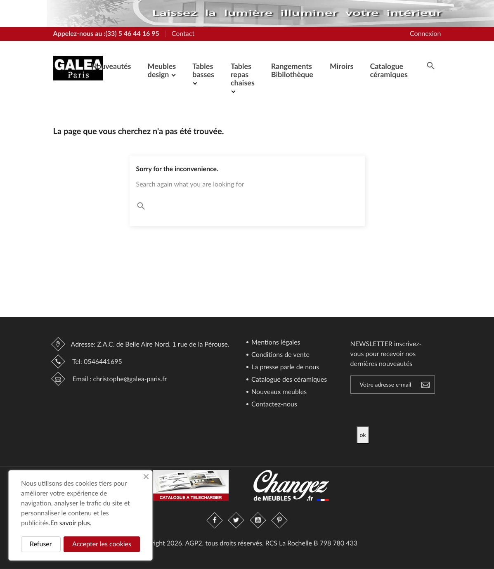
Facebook (215, 520)
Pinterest (279, 520)
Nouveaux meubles (278, 392)
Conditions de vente (280, 355)
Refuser (41, 544)
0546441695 (103, 362)
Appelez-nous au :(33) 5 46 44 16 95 (106, 34)
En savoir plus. (71, 523)
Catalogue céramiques (388, 70)
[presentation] (425, 410)
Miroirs (341, 66)
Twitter (236, 520)
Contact (183, 34)
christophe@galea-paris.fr (130, 379)
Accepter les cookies (101, 544)
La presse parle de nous (284, 367)
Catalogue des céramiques (288, 379)
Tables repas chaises (243, 74)
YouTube (258, 520)
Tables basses (203, 70)
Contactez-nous (273, 404)
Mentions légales (275, 342)
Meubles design (161, 70)
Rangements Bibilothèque (292, 70)
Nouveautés (111, 66)
